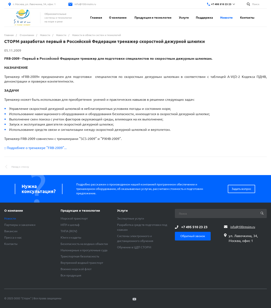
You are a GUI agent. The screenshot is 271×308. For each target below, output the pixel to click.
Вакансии (10, 231)
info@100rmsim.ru (85, 4)
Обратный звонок (192, 236)
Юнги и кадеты (71, 237)
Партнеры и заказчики (19, 225)
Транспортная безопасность (80, 256)
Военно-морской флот (76, 269)
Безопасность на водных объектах (84, 244)
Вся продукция (71, 275)
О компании (13, 210)
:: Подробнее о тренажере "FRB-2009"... (35, 148)
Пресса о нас (13, 237)
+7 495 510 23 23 (221, 4)
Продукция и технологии (80, 210)
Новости (10, 218)
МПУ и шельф (70, 225)
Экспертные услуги (130, 218)
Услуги (122, 210)
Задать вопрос (241, 189)
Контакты (11, 244)
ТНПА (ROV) (69, 231)
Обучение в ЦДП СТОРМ (134, 247)
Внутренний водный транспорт (82, 262)
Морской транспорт (74, 218)
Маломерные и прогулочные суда (84, 250)
